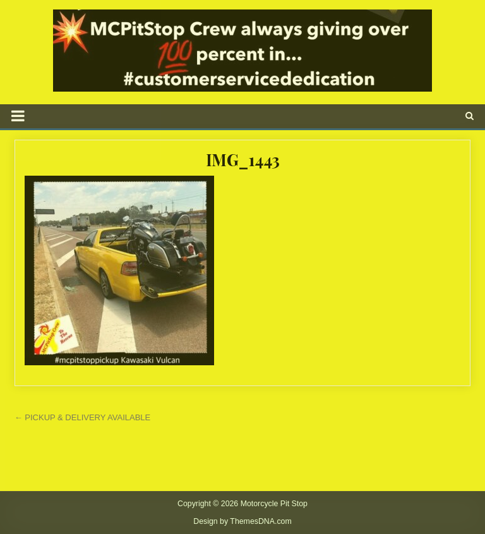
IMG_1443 (243, 160)
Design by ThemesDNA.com (242, 521)
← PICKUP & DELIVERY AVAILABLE (83, 417)
